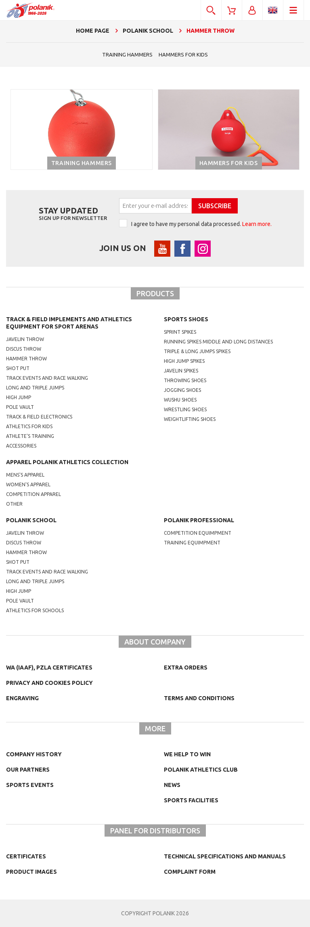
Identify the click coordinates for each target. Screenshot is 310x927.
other (14, 503)
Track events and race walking (47, 378)
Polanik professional (199, 520)
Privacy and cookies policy (49, 683)
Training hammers (127, 54)
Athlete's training (30, 436)
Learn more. (257, 224)
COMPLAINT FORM (190, 871)
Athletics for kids (29, 426)
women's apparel (28, 484)
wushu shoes (180, 399)
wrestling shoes (185, 409)
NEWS (172, 785)
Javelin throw (25, 339)
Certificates (26, 856)
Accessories (21, 445)
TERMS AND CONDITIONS (199, 698)
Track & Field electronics (39, 416)
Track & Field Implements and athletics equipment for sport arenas (69, 323)
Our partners (28, 769)
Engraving (22, 698)
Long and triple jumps (35, 387)
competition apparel (33, 494)
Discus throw (23, 349)
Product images (31, 871)
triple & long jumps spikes (197, 351)
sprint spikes (180, 332)
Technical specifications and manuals (225, 856)
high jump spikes (184, 361)
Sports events (30, 785)
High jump (18, 397)
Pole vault (20, 407)
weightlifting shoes (190, 419)
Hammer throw (26, 358)
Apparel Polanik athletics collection (67, 462)
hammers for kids (183, 54)
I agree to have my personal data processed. (201, 224)
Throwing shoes (185, 380)
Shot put (17, 368)
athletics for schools (35, 610)
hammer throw (26, 552)
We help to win (187, 754)
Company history (34, 754)
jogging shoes (182, 390)
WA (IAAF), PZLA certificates (49, 667)
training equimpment (192, 542)
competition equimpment (197, 533)
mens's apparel (25, 474)
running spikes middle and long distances (218, 341)
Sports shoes (186, 319)
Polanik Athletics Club (201, 769)
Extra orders (185, 667)
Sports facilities (191, 800)
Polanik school (31, 520)
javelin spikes (181, 370)
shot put (17, 562)
